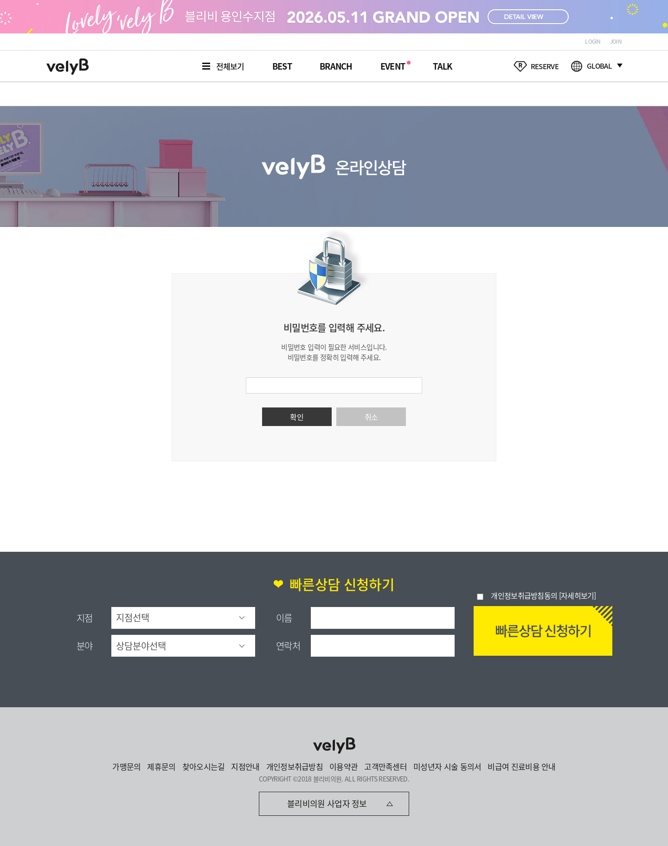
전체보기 (230, 66)
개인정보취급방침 (294, 766)
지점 (85, 618)
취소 (371, 416)
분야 (85, 645)
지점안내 (245, 766)
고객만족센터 (385, 766)
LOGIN (593, 41)
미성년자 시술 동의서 (447, 766)
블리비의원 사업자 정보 (327, 803)
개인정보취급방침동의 (524, 595)
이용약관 (343, 766)
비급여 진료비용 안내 (521, 766)
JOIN (616, 41)
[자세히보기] (577, 595)
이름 (284, 618)
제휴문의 (161, 766)
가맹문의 (126, 766)
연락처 (288, 645)
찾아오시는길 (203, 766)
